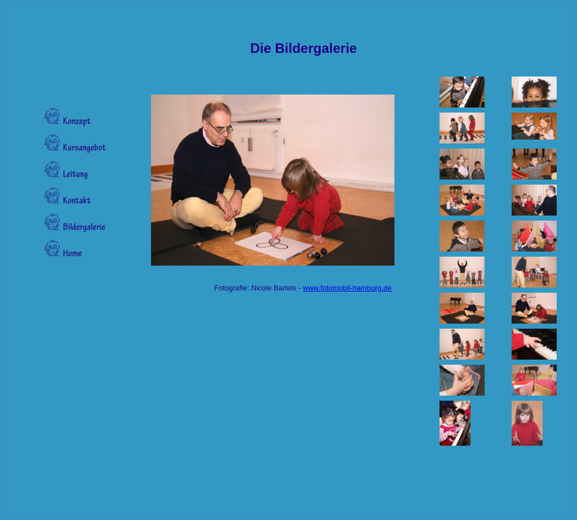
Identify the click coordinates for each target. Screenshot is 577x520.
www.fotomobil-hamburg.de (347, 288)
